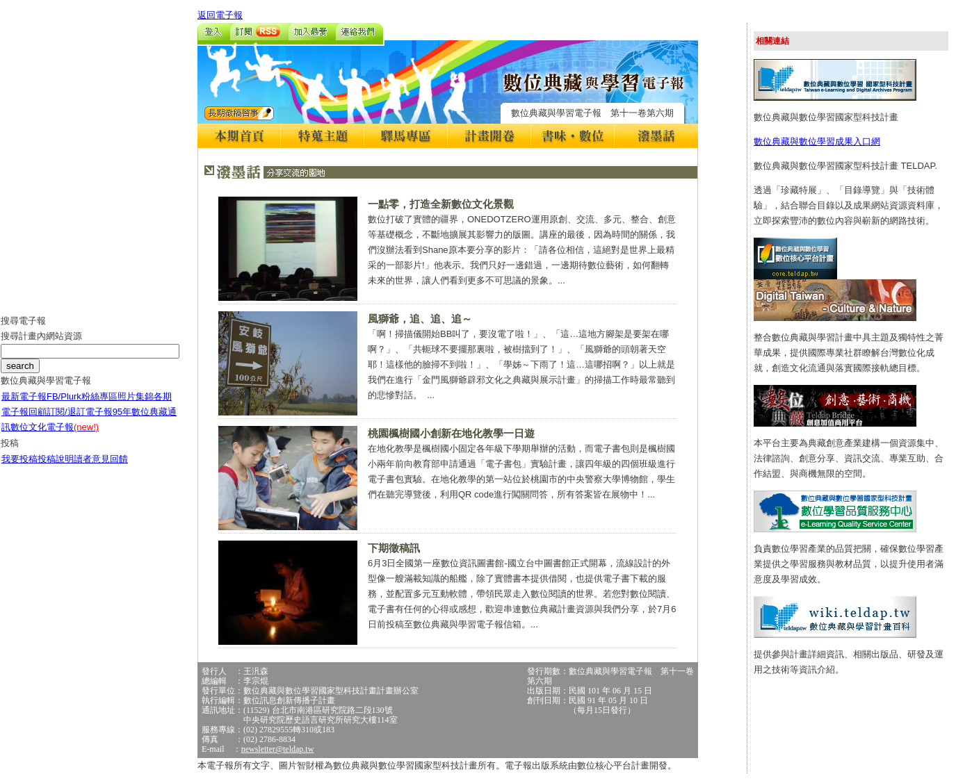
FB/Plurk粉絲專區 (82, 396)
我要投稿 (19, 459)
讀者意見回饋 (101, 459)
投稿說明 (56, 459)
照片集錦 (136, 396)
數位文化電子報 (54, 427)
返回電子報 (220, 15)
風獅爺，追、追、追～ (420, 318)
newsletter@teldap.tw (277, 749)
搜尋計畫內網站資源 (41, 336)
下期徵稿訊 (394, 548)
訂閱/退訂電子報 (80, 411)
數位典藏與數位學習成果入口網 (817, 141)
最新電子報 (24, 396)
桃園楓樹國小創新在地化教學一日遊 (451, 433)
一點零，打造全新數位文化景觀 (441, 204)
